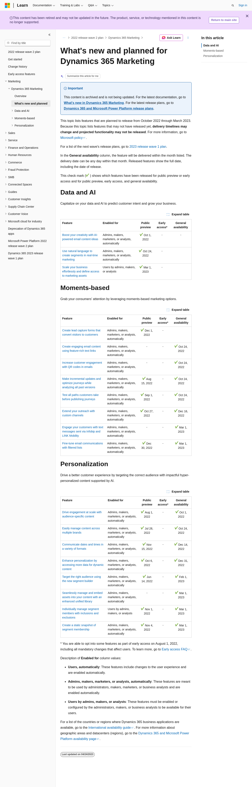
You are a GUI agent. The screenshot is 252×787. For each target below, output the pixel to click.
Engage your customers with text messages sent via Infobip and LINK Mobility (82, 431)
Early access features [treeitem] (21, 74)
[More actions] (188, 38)
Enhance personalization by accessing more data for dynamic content (83, 565)
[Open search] (233, 5)
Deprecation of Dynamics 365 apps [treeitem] (26, 231)
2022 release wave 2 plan (87, 37)
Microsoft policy (71, 137)
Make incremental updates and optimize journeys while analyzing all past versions (81, 383)
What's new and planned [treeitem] (31, 103)
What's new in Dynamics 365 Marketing (94, 103)
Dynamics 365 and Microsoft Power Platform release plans (108, 108)
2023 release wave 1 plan (147, 146)
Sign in (242, 5)
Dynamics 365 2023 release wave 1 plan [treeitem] (25, 256)
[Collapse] (49, 34)
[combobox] (27, 43)
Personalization (213, 56)
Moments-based (213, 50)
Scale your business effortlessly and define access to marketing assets (80, 271)
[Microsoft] (7, 5)
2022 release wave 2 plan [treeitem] (24, 51)
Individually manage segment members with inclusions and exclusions (80, 613)
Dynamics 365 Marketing (124, 37)
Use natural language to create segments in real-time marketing (80, 255)
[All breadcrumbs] (63, 38)
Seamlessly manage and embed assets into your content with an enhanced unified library (82, 597)
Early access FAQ (174, 649)
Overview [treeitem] (20, 96)
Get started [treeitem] (15, 59)
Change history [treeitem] (17, 66)
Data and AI (211, 45)
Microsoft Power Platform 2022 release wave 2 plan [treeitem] (27, 243)
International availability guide (109, 727)
